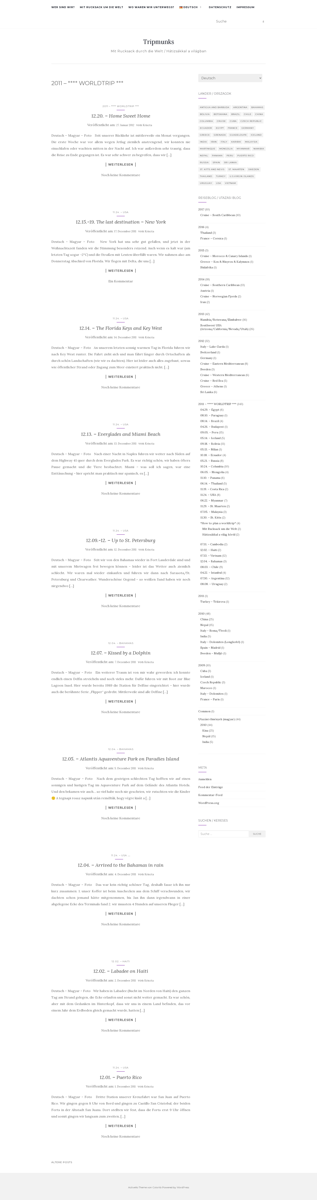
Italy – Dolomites (212, 693)
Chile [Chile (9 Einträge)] (247, 114)
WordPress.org (208, 803)
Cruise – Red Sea (211, 380)
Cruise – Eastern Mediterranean (222, 363)
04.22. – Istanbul (211, 572)
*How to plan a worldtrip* (218, 523)
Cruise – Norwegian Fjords (218, 296)
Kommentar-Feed (210, 795)
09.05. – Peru (209, 432)
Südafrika (206, 267)
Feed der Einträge (210, 787)
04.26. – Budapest (212, 427)
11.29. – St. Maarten (213, 506)
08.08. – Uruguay (211, 584)
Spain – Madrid (210, 647)
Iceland (205, 676)
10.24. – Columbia (211, 466)
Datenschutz (220, 7)
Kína (205, 730)
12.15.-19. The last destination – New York (121, 222)
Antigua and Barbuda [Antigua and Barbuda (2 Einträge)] (214, 107)
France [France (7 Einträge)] (233, 128)
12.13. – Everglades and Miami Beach (121, 434)
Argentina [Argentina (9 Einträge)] (240, 107)
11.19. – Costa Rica (212, 489)
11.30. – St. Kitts (210, 517)
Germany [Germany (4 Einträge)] (248, 128)
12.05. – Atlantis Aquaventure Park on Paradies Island (120, 759)
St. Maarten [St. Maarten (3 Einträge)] (236, 169)
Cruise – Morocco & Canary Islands (224, 256)
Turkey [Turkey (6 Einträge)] (221, 176)
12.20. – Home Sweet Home (120, 116)
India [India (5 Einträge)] (203, 141)
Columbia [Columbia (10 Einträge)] (206, 121)
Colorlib (157, 1187)
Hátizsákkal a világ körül (218, 534)
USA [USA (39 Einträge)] (218, 183)
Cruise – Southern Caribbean (220, 285)
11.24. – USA (121, 212)
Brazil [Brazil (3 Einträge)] (235, 114)
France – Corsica (211, 238)
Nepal (204, 625)
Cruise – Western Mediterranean (222, 375)
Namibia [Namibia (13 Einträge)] (259, 148)
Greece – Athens (211, 386)
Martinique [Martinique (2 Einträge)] (207, 148)
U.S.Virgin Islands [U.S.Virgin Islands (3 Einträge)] (242, 176)
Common (204, 711)
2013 (201, 314)
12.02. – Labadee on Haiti (120, 971)
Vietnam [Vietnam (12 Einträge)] (230, 183)
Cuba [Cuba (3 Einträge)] (233, 121)
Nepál (206, 736)
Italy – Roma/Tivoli (213, 630)
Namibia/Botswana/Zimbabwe (221, 319)
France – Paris (210, 699)
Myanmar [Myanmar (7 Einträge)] (243, 148)
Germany (206, 358)
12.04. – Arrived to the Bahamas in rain (121, 865)
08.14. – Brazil (209, 421)
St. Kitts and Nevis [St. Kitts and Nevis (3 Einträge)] (212, 169)
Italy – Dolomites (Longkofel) (220, 642)
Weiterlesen (120, 164)
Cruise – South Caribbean (217, 215)
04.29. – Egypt (209, 409)
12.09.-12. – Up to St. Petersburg (120, 540)
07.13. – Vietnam (210, 555)
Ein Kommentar (120, 281)
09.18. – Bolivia (210, 444)
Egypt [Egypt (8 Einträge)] (220, 128)
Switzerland (208, 352)
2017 (201, 209)
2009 (201, 665)
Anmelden (204, 779)
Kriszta (147, 125)
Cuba (203, 671)
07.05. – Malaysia (211, 512)
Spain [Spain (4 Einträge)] (216, 162)
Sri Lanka (206, 392)
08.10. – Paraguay (212, 415)
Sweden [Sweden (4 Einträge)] (253, 169)
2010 (201, 613)
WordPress (183, 1187)
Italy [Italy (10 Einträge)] (224, 141)
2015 (201, 250)
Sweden (205, 369)
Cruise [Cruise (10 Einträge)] (221, 121)
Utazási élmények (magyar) (216, 719)
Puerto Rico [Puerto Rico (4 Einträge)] (245, 155)
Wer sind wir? (63, 7)
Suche (257, 833)
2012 (201, 341)
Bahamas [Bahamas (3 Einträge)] (257, 107)
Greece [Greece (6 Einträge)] (205, 135)
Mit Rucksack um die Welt (101, 7)
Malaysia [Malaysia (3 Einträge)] (251, 141)
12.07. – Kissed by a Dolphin (121, 653)
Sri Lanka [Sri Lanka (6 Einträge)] (230, 162)
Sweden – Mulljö (211, 653)
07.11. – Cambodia (211, 544)
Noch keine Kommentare (120, 175)
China (204, 619)
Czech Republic (210, 682)
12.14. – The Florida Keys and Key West (120, 328)
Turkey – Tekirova (212, 601)
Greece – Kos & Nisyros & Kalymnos (224, 262)
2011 (201, 596)
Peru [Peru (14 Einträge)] (230, 155)
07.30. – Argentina (212, 578)
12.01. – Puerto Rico (121, 1077)
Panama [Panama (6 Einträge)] (217, 155)
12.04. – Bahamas (120, 643)
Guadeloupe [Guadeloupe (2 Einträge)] (238, 135)
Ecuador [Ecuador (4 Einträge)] (206, 128)
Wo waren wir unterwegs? (151, 7)
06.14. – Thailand (211, 483)
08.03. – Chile (209, 567)
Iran (203, 302)
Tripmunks (158, 42)
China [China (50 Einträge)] (259, 114)
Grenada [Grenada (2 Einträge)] (220, 135)
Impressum (246, 7)
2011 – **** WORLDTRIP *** (120, 106)
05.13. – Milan (209, 449)
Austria (205, 290)
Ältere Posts (61, 1162)
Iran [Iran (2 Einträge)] (214, 141)
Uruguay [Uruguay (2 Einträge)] (206, 183)
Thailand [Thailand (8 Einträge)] (206, 176)
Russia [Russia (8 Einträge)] (204, 162)
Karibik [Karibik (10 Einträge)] (236, 141)
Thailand (206, 233)
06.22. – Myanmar (211, 500)
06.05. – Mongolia (212, 472)
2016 (201, 227)
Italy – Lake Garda (212, 346)
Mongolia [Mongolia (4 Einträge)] (226, 148)
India (203, 636)
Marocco (206, 688)
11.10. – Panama (210, 478)
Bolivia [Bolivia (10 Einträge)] (205, 114)
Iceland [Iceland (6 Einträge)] (256, 135)
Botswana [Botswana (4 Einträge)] (220, 114)
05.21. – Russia (209, 461)
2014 (201, 279)
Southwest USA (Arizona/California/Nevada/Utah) (224, 327)
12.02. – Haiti (121, 961)
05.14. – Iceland (210, 438)
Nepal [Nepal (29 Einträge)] (204, 155)
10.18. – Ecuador (211, 455)
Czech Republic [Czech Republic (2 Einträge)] (251, 121)
